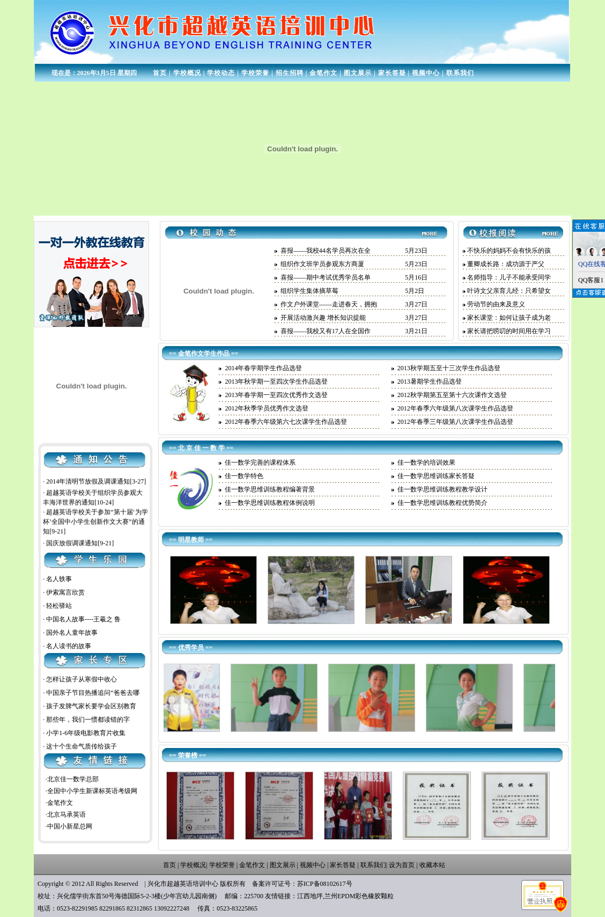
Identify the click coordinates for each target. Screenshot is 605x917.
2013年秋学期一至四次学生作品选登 (276, 381)
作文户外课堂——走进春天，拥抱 (329, 304)
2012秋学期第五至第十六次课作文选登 (452, 395)
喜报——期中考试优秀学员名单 (326, 277)
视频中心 (426, 73)
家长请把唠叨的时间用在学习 (509, 331)
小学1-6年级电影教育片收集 (86, 733)
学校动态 (221, 73)
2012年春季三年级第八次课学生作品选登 (455, 422)
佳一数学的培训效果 (426, 462)
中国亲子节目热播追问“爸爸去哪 (92, 692)
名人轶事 (59, 579)
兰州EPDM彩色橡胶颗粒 (359, 896)
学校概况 (187, 73)
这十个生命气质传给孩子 (81, 746)
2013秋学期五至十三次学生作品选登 (448, 368)
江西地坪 (310, 896)
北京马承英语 (66, 814)
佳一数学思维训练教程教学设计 (442, 489)
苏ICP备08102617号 (324, 883)
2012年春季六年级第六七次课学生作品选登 (286, 422)
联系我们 (460, 73)
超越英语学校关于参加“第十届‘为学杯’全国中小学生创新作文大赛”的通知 (95, 538)
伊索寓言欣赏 (65, 592)
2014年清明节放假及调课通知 (88, 498)
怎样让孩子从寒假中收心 (81, 679)
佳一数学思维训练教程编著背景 (270, 489)
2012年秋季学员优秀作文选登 (266, 408)
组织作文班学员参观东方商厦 (322, 264)
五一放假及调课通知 (75, 484)
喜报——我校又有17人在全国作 (326, 331)
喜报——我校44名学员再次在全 (326, 250)
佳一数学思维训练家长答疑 (436, 476)
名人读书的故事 (68, 646)
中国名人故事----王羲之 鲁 (83, 619)
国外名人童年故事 (72, 632)
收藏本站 (432, 865)
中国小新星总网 (69, 826)
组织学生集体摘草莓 (309, 291)
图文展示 (358, 73)
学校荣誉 (255, 73)
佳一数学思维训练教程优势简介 (442, 503)
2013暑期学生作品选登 (429, 381)
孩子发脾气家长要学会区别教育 (91, 706)
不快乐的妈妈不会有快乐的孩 (509, 250)
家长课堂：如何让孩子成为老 (509, 317)
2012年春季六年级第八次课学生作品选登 (455, 408)
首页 (160, 73)
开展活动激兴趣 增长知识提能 (323, 317)
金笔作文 (323, 73)
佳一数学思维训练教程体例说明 (270, 503)
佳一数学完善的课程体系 (260, 462)
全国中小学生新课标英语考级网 (92, 791)
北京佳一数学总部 (73, 779)
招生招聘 (290, 73)
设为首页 (402, 865)
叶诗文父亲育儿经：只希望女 (509, 291)
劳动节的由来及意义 (496, 304)
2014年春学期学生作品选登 (263, 368)
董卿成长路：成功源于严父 (505, 264)
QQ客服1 (590, 280)
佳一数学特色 (244, 476)
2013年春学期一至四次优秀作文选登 (276, 395)
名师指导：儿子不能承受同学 (509, 277)
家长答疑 (392, 73)
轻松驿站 (59, 606)
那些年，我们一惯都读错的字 (88, 719)
